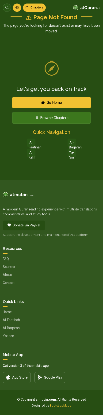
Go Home (51, 102)
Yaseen (8, 335)
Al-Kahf (32, 154)
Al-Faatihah (32, 143)
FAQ (6, 258)
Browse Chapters (51, 118)
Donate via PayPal (24, 225)
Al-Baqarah (72, 143)
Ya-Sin (71, 154)
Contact (9, 282)
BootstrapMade (60, 405)
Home (7, 312)
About (7, 274)
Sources (9, 266)
